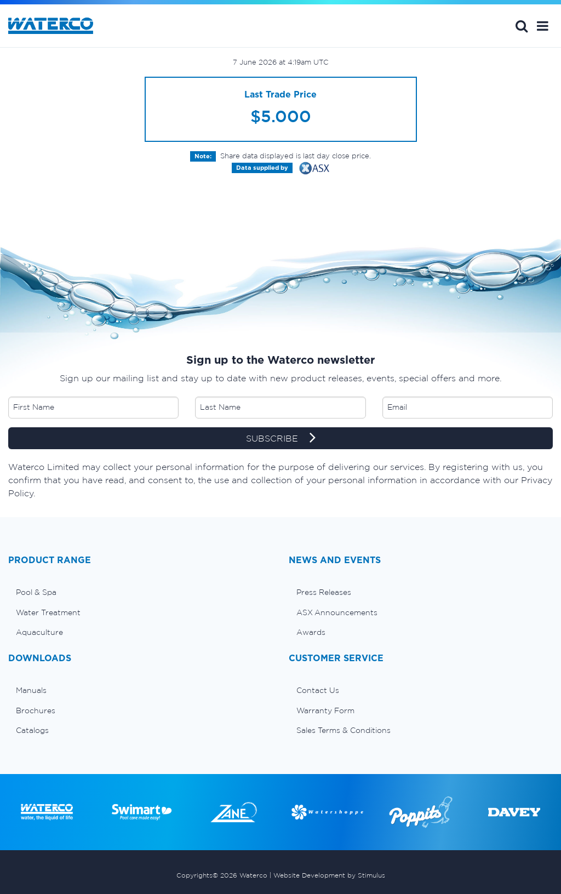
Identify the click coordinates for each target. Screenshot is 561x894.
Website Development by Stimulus (329, 875)
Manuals (31, 690)
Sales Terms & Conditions (343, 730)
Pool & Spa (36, 592)
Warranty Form (325, 710)
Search (521, 26)
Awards (310, 632)
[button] (543, 25)
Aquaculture (39, 632)
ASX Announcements (336, 612)
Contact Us (317, 690)
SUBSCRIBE (281, 438)
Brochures (35, 710)
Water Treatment (48, 612)
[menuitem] (140, 592)
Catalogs (32, 730)
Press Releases (323, 592)
